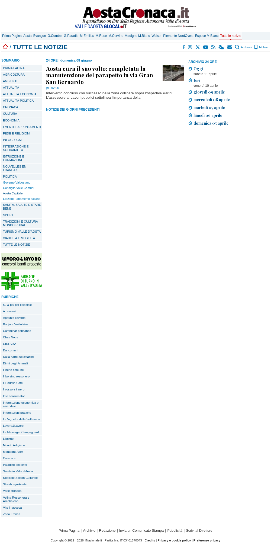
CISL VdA (9, 343)
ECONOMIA (11, 120)
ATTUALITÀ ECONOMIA (20, 94)
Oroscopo (9, 458)
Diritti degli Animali (15, 363)
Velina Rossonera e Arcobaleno (16, 499)
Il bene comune (13, 369)
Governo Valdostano (16, 182)
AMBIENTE (10, 81)
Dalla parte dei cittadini (18, 356)
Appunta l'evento (14, 317)
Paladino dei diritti (15, 464)
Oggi (198, 68)
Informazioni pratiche (17, 412)
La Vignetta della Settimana (21, 419)
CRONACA (10, 107)
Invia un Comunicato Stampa (141, 530)
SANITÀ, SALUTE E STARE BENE (22, 206)
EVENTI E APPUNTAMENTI (22, 127)
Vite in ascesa (12, 507)
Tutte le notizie (230, 36)
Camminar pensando (17, 330)
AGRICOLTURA (14, 74)
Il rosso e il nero (13, 389)
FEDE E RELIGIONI (16, 133)
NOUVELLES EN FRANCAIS (14, 168)
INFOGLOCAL (12, 140)
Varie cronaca (12, 490)
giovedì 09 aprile (209, 92)
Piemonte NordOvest (178, 36)
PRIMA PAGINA (13, 68)
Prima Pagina (12, 36)
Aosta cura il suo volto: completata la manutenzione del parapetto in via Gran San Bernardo (99, 75)
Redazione (107, 530)
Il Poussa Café (13, 382)
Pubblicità (174, 530)
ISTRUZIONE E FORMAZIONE (13, 158)
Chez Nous (10, 337)
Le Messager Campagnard (21, 432)
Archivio (243, 47)
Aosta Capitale (13, 193)
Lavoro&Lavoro (13, 425)
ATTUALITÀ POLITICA (18, 100)
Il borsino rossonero (16, 376)
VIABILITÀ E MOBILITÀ (19, 238)
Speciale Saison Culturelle (20, 477)
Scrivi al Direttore (199, 530)
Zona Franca (11, 514)
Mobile (261, 47)
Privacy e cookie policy (174, 540)
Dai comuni (10, 350)
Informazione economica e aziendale (20, 404)
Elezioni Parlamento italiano (21, 198)
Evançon (39, 36)
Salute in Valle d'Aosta (18, 471)
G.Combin (54, 36)
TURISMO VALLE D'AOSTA (22, 231)
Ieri (196, 80)
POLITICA (10, 176)
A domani (9, 311)
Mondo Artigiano (14, 445)
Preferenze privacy (207, 540)
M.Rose (101, 36)
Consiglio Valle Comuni (18, 188)
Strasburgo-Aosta (15, 484)
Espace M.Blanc (207, 36)
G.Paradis (71, 36)
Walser (156, 36)
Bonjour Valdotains (15, 324)
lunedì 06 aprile (207, 115)
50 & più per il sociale (17, 304)
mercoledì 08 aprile (211, 99)
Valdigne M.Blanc (137, 36)
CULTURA (10, 113)
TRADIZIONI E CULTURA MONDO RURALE (20, 223)
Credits (150, 540)
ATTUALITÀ (11, 87)
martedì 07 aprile (209, 107)
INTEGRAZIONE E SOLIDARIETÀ (15, 148)
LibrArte (8, 438)
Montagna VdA (13, 451)
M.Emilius (87, 36)
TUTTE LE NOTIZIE (16, 244)
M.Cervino (115, 36)
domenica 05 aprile (210, 123)
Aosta (27, 36)
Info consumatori (14, 396)
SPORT (8, 215)
